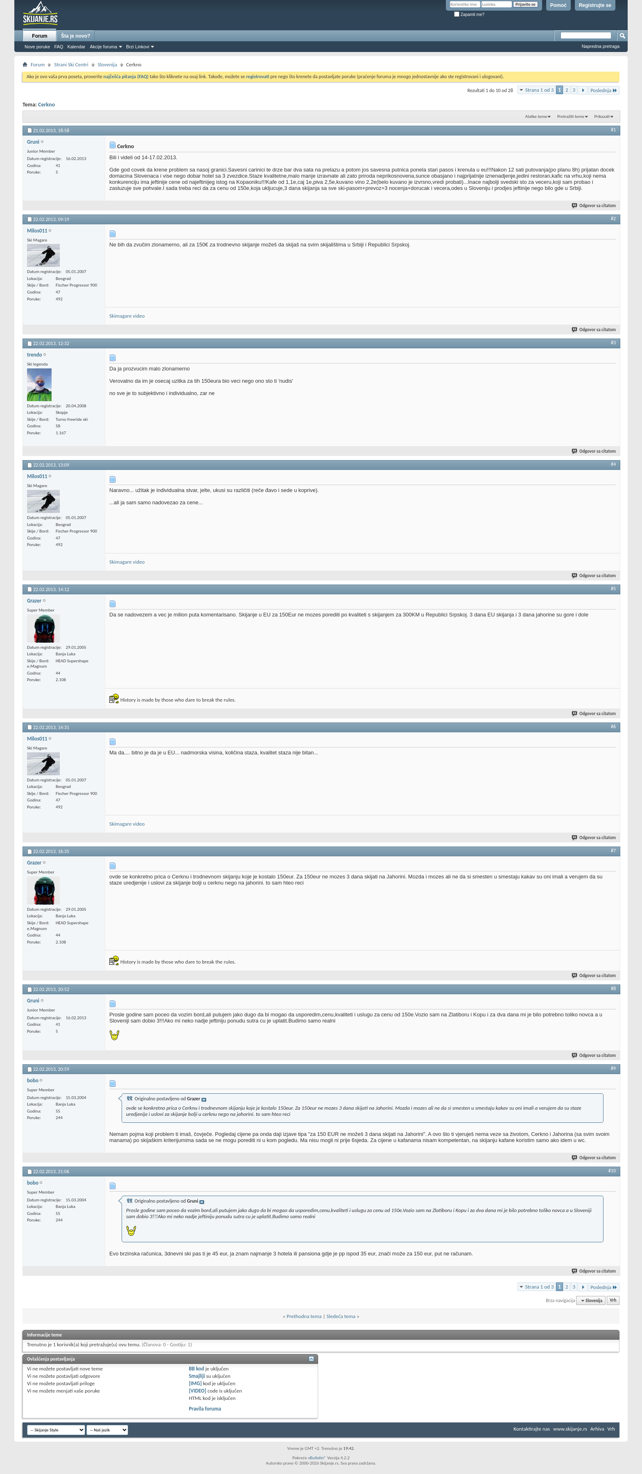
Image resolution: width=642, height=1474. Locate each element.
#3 (613, 342)
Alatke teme (536, 116)
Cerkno (46, 104)
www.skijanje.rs (570, 1429)
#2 (613, 218)
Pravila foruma (205, 1409)
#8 (613, 988)
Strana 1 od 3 (539, 90)
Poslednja (603, 90)
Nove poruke (37, 46)
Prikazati (602, 116)
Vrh (613, 1300)
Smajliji (197, 1376)
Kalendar (76, 46)
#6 (613, 726)
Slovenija (107, 64)
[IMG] (195, 1383)
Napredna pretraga (600, 46)
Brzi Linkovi (137, 46)
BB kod (196, 1369)
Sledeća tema (340, 1316)
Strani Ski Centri (71, 64)
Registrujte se (595, 5)
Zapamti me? (469, 14)
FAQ (58, 46)
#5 (613, 588)
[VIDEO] (197, 1391)
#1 (613, 130)
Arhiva (597, 1429)
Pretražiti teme (570, 116)
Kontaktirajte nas (531, 1429)
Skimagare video (127, 316)
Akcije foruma (103, 46)
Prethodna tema (304, 1316)
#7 (613, 850)
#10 (612, 1171)
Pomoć (558, 5)
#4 (613, 464)
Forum (39, 36)
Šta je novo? (75, 36)
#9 (613, 1068)
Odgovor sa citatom (594, 205)
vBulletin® (317, 1457)
